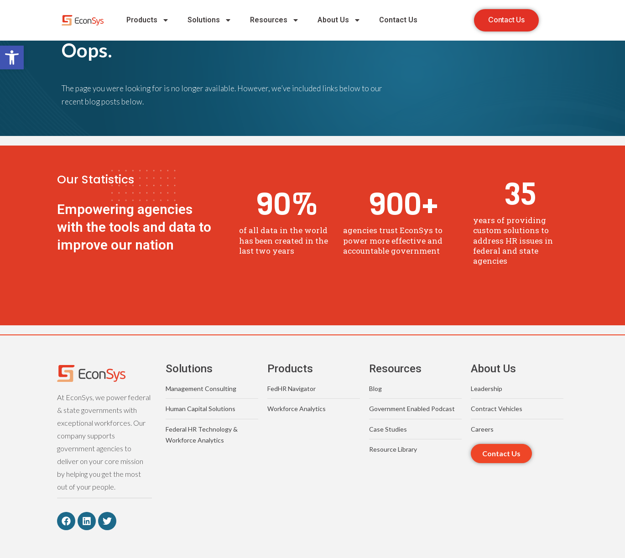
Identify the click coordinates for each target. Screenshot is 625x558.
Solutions (210, 20)
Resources (274, 20)
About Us (339, 20)
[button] (12, 57)
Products (147, 20)
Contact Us (398, 20)
